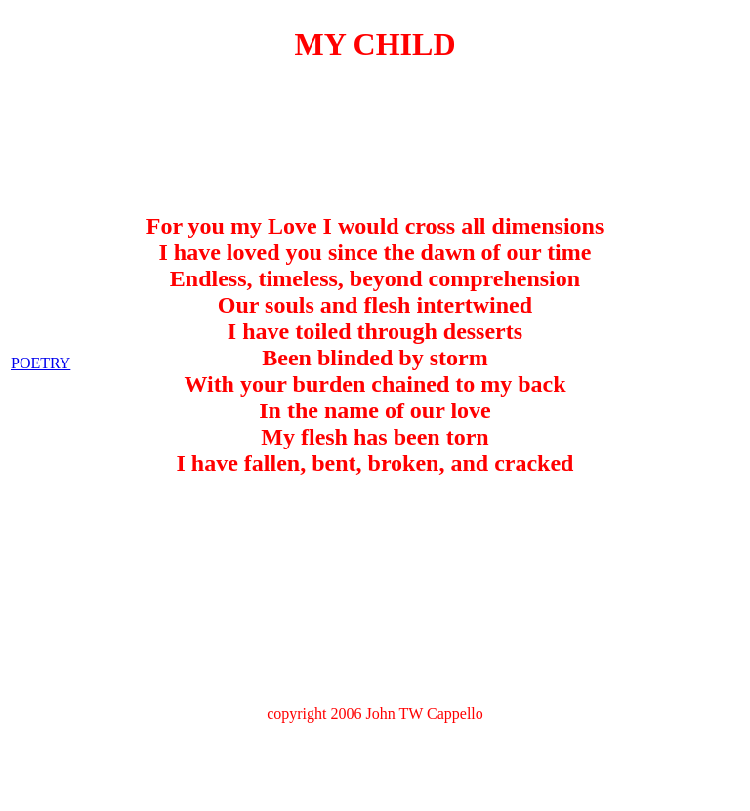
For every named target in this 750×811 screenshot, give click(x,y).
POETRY (40, 315)
